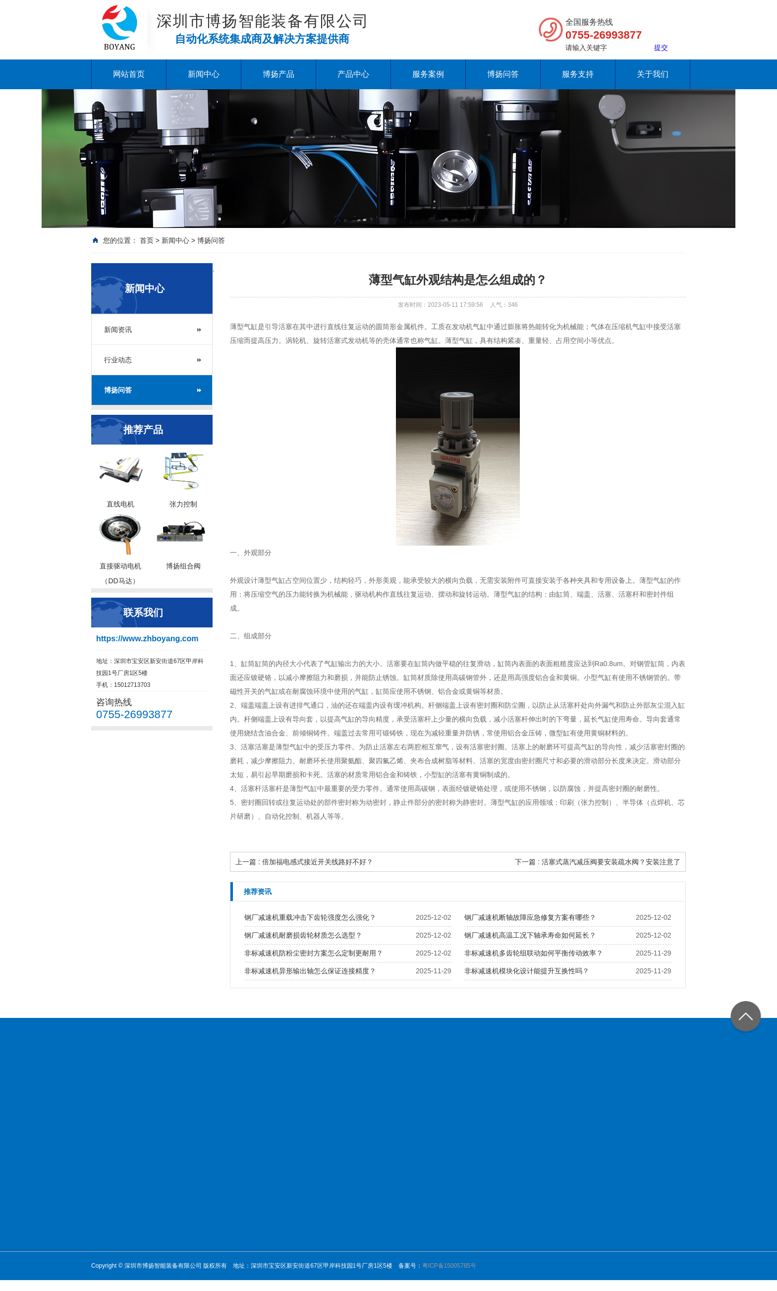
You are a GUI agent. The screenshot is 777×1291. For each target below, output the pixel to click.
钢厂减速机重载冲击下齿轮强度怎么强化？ (310, 917)
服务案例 (428, 74)
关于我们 (652, 74)
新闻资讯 (118, 330)
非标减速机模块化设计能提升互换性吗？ (526, 971)
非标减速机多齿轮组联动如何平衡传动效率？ (533, 953)
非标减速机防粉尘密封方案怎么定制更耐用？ (313, 953)
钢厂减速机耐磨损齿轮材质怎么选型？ (303, 935)
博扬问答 (503, 74)
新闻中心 (204, 74)
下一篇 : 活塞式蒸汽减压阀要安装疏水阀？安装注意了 (597, 862)
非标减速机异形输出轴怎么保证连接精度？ (310, 971)
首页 (147, 240)
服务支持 (578, 74)
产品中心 (353, 74)
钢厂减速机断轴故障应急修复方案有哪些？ (530, 917)
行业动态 (118, 360)
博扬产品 (278, 74)
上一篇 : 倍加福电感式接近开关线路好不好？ (304, 862)
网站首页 (129, 74)
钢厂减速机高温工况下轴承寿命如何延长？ (530, 935)
